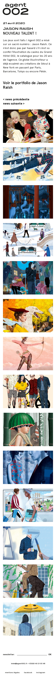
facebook (28, 672)
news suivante (12, 103)
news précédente (17, 99)
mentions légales (12, 672)
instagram (40, 672)
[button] (48, 9)
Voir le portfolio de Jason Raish (25, 85)
